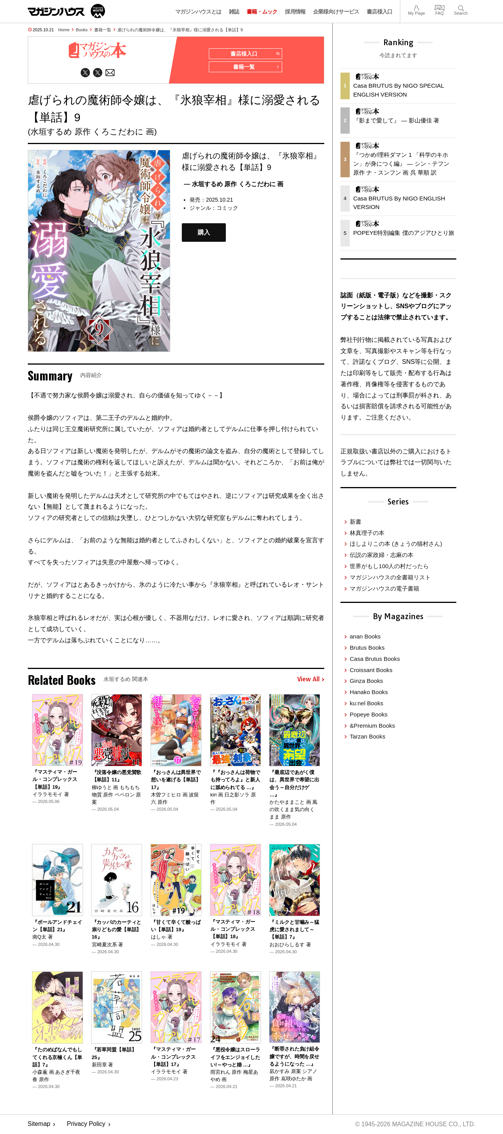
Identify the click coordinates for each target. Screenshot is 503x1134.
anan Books (365, 636)
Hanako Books (369, 692)
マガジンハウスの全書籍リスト (390, 577)
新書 (355, 521)
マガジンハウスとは (198, 11)
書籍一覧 (102, 29)
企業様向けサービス (336, 11)
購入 (204, 233)
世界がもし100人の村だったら (389, 566)
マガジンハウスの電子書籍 (384, 588)
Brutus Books (367, 647)
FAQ (440, 7)
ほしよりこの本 (396, 543)
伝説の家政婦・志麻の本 (381, 555)
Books (82, 29)
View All (310, 680)
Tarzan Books (367, 736)
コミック (227, 208)
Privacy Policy (86, 1124)
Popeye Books (369, 714)
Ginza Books (366, 680)
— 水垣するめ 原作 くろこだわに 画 (233, 185)
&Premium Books (372, 725)
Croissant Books (371, 670)
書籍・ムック (262, 11)
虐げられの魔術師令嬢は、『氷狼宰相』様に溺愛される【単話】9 (180, 29)
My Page (416, 7)
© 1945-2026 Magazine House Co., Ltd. (414, 1124)
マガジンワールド (66, 11)
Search (460, 7)
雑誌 (234, 11)
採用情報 (295, 11)
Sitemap (39, 1124)
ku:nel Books (366, 703)
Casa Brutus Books (375, 658)
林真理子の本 (367, 533)
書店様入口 (380, 11)
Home (63, 29)
